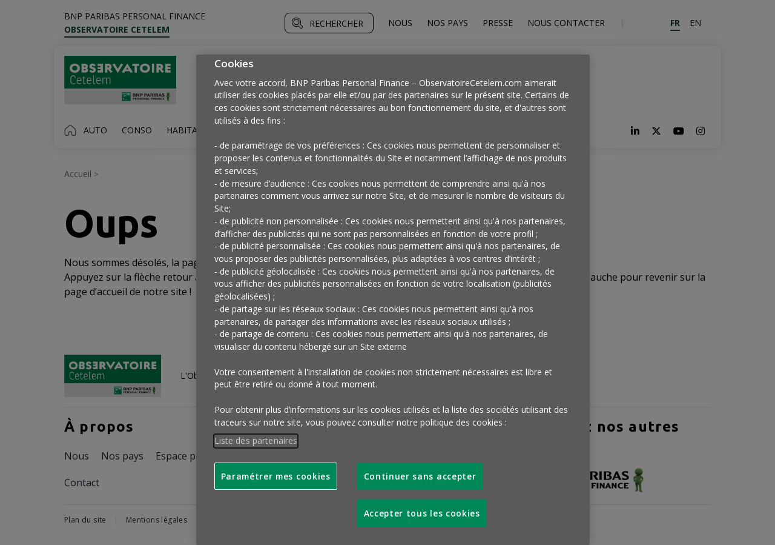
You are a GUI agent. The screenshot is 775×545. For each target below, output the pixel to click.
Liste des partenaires (256, 440)
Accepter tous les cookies (422, 513)
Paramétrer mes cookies (276, 476)
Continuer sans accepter (420, 476)
